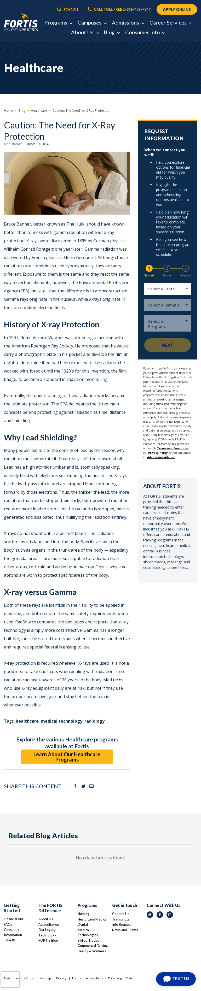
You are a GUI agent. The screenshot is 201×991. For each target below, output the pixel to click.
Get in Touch (124, 905)
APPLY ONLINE (177, 9)
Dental (83, 924)
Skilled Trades (88, 940)
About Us (45, 919)
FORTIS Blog (48, 940)
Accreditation (48, 924)
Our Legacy (47, 930)
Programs (87, 905)
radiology (94, 721)
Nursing (83, 914)
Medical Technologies (88, 932)
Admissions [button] (128, 22)
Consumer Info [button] (145, 32)
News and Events (125, 930)
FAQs (8, 924)
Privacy (61, 978)
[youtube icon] (150, 914)
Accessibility (94, 978)
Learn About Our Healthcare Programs (66, 757)
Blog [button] (112, 32)
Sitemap (45, 978)
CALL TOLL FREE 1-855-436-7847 (119, 9)
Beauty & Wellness (92, 951)
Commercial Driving (93, 945)
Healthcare (13, 144)
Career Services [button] (171, 22)
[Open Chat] (176, 979)
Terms (76, 978)
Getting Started (12, 908)
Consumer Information (13, 932)
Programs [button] (58, 22)
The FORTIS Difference (50, 908)
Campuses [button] (92, 22)
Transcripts (120, 919)
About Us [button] (84, 32)
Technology (47, 935)
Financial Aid (13, 919)
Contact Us (120, 914)
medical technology (61, 721)
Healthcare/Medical (92, 919)
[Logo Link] (21, 22)
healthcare (27, 721)
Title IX (9, 940)
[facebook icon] (160, 914)
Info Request (121, 924)
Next (167, 345)
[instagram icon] (169, 914)
